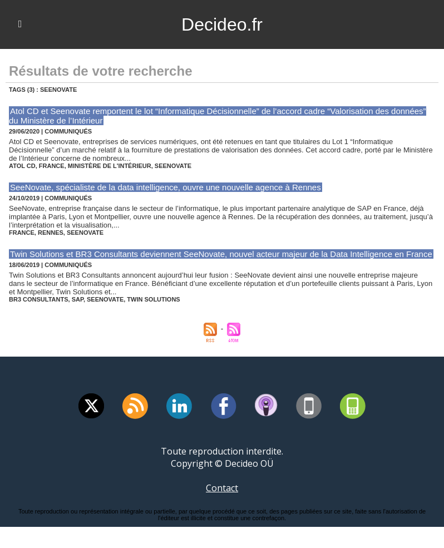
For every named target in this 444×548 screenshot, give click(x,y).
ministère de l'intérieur (109, 165)
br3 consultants (38, 299)
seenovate (173, 165)
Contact (222, 488)
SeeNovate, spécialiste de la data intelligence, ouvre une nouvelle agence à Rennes (165, 187)
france (52, 165)
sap (77, 299)
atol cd (22, 165)
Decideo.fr (222, 24)
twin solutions (153, 299)
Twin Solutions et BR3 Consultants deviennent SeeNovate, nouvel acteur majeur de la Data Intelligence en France (221, 254)
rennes (50, 232)
